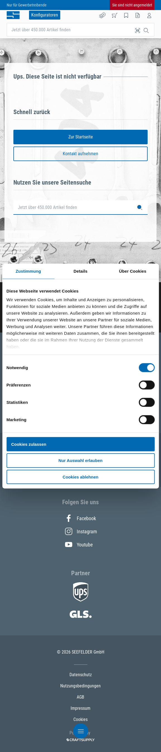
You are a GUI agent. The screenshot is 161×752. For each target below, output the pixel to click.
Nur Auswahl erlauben (81, 460)
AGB (80, 697)
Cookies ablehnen (80, 477)
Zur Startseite (80, 137)
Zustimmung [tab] (28, 270)
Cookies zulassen (28, 444)
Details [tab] (81, 270)
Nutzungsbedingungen (80, 686)
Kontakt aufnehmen (80, 153)
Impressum (80, 708)
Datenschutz (80, 674)
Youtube (79, 544)
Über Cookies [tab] (132, 270)
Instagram (80, 531)
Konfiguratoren (44, 15)
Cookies (80, 719)
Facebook (80, 518)
